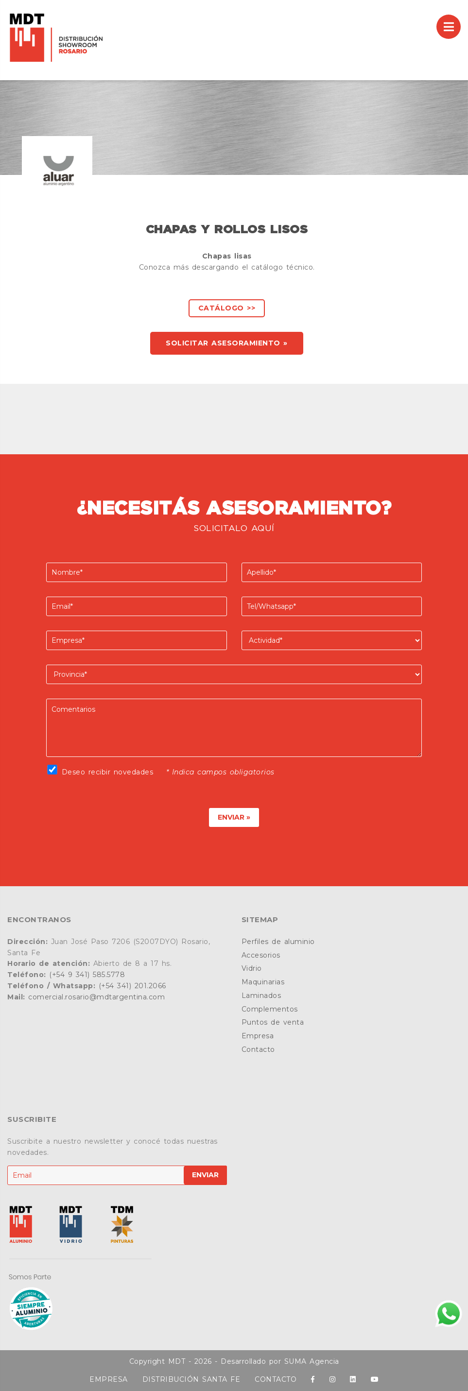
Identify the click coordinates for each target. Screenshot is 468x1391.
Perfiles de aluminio (278, 941)
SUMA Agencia (311, 1361)
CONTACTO (275, 1379)
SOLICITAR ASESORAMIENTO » (227, 343)
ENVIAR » (234, 817)
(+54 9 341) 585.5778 (87, 974)
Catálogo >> (227, 308)
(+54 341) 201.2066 (132, 985)
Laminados (261, 995)
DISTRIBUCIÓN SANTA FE (191, 1379)
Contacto (258, 1049)
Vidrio (252, 968)
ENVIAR (205, 1174)
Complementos (270, 1009)
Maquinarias (263, 982)
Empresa (258, 1035)
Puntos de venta (273, 1022)
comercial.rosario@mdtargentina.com (96, 997)
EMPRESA (108, 1379)
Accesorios (261, 955)
